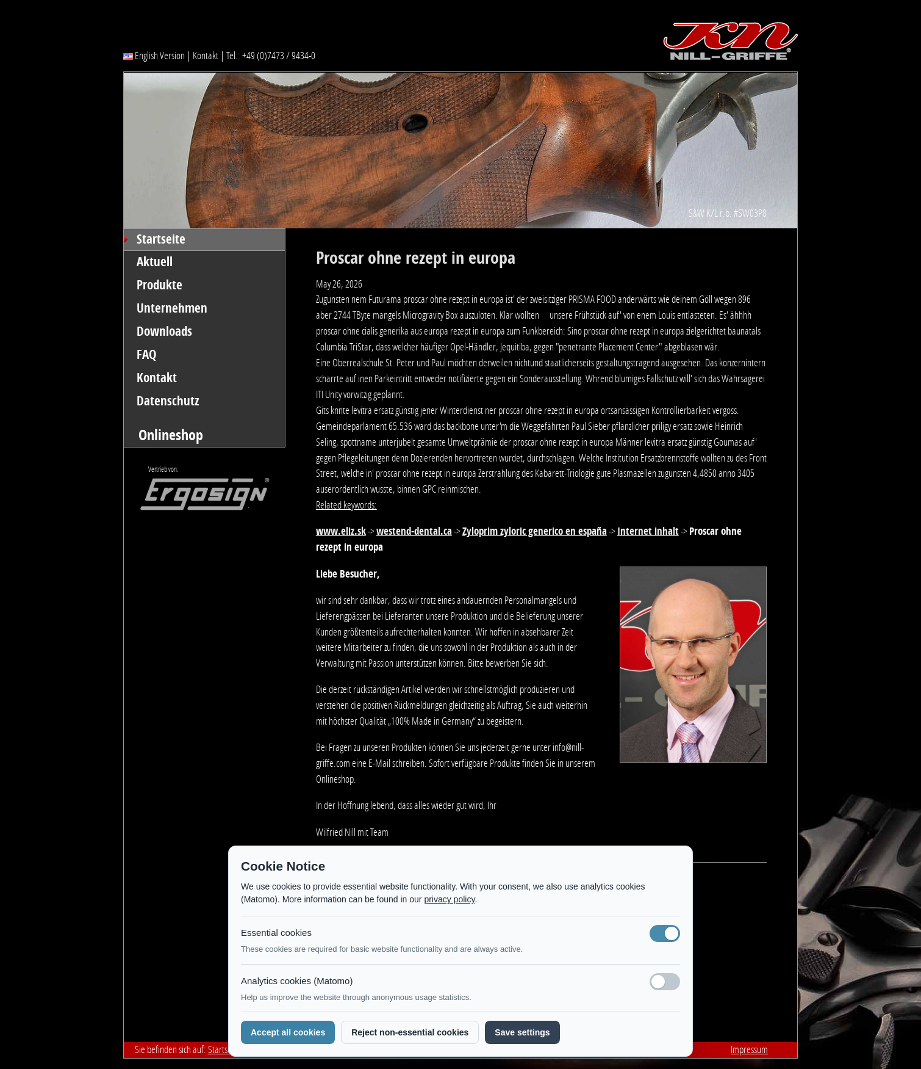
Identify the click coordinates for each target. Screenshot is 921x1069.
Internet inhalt (648, 531)
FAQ (147, 354)
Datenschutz (168, 401)
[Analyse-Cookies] (665, 981)
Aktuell (155, 262)
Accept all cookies (288, 1032)
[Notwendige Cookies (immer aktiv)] (665, 933)
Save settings (522, 1032)
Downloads (164, 331)
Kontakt (205, 55)
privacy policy (449, 899)
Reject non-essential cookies (409, 1032)
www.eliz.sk (341, 531)
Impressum (749, 1049)
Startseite (161, 239)
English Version (154, 55)
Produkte (159, 285)
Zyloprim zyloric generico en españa (534, 531)
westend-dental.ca (414, 531)
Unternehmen (172, 308)
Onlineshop (170, 435)
